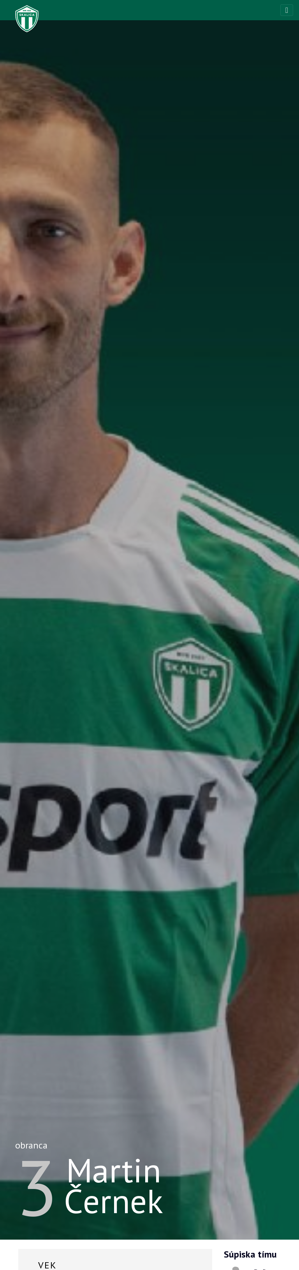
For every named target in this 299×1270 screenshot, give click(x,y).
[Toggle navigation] (286, 10)
